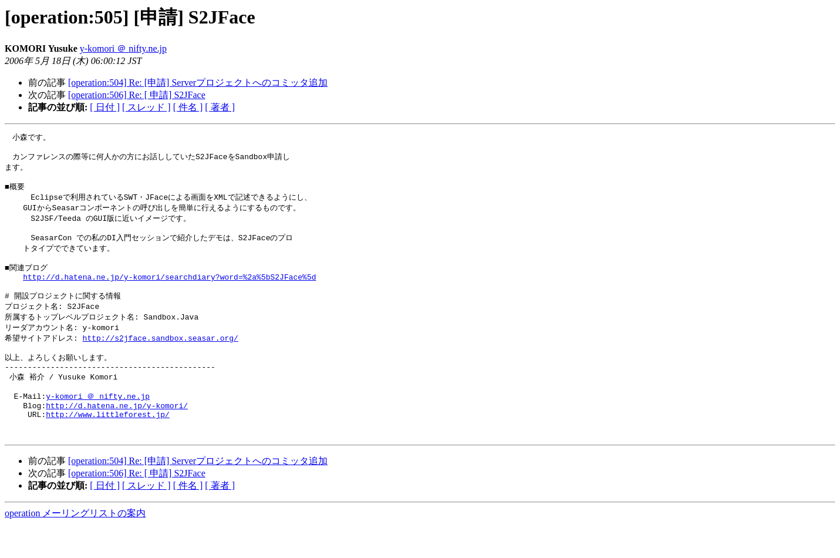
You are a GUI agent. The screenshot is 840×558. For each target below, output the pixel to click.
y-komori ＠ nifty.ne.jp (123, 48)
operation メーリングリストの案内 (75, 547)
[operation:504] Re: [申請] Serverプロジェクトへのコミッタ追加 (198, 83)
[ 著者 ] (220, 107)
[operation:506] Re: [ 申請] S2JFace (136, 95)
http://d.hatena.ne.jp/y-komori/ (117, 433)
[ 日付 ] (105, 107)
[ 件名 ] (188, 107)
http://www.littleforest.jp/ (108, 444)
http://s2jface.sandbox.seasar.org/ (160, 357)
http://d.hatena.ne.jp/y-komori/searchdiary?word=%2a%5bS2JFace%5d (169, 291)
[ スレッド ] (146, 107)
